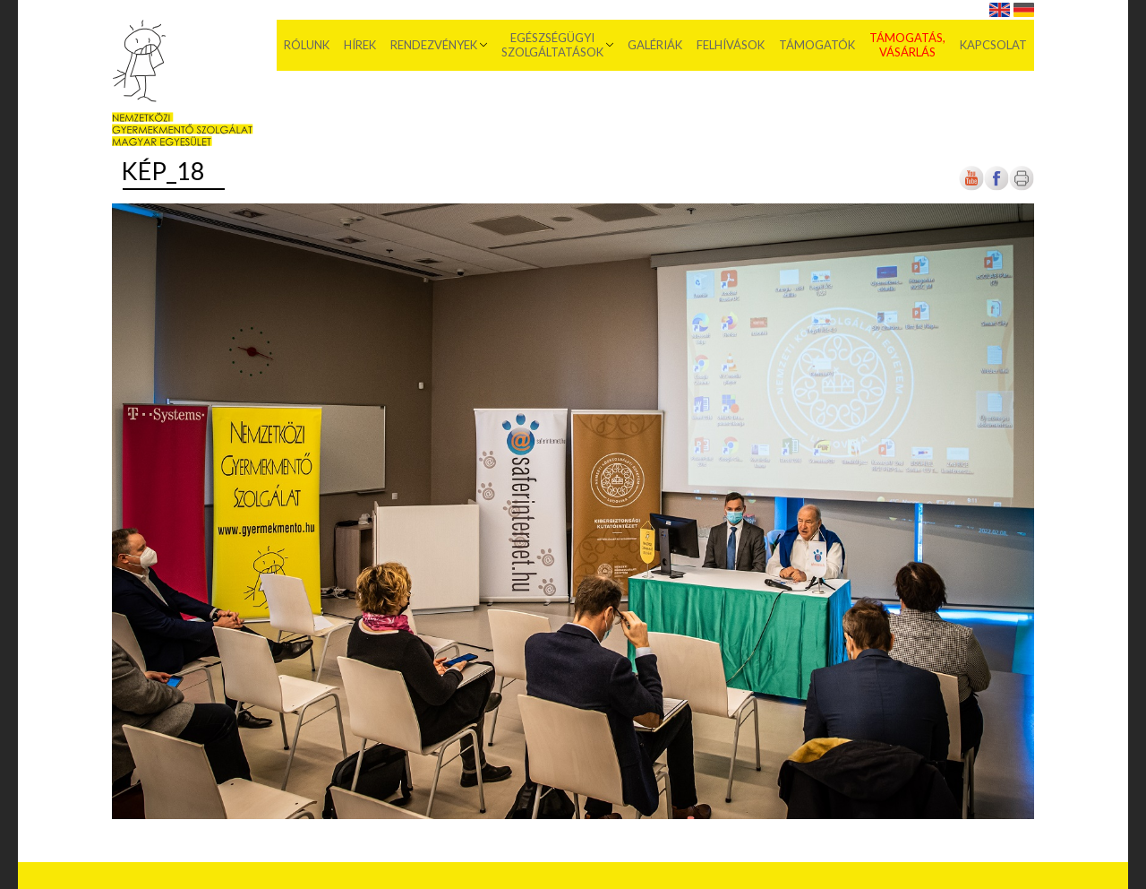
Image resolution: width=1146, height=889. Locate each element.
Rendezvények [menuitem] (433, 45)
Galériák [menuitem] (655, 45)
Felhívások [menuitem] (731, 45)
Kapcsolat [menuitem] (993, 45)
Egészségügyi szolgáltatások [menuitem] (552, 44)
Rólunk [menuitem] (306, 45)
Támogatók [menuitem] (817, 45)
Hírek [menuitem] (360, 45)
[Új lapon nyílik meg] (996, 186)
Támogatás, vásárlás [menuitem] (907, 44)
